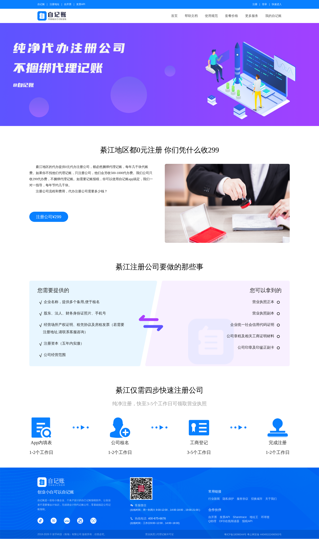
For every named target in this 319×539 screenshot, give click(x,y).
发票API (80, 4)
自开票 (67, 4)
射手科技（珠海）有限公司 (67, 534)
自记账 (41, 4)
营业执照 (150, 534)
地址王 (254, 517)
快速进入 (277, 4)
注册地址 (54, 4)
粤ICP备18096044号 (235, 534)
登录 (264, 4)
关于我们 (271, 498)
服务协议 (242, 498)
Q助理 (212, 521)
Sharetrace (240, 517)
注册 (254, 4)
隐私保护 (228, 498)
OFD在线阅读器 (229, 521)
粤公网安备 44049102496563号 (264, 534)
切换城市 (256, 498)
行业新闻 (214, 498)
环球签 (265, 517)
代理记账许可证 (165, 534)
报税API (247, 521)
